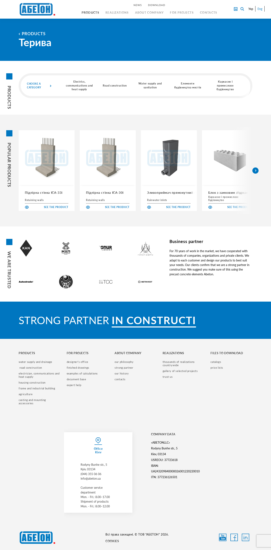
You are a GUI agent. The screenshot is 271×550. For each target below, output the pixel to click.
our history (122, 373)
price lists (217, 367)
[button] (255, 170)
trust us (168, 376)
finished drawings (78, 367)
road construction (30, 367)
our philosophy (124, 361)
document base (76, 379)
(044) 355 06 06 (91, 474)
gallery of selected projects (180, 371)
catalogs (216, 361)
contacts (120, 379)
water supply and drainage (35, 361)
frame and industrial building (37, 388)
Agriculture (26, 394)
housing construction (32, 382)
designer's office (77, 361)
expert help (74, 385)
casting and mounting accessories (33, 401)
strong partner (124, 367)
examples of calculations (82, 373)
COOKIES (112, 541)
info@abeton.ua (91, 478)
